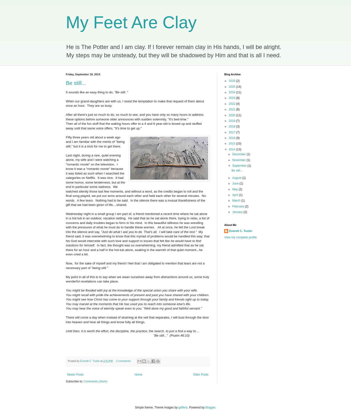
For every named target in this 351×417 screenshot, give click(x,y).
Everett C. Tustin (240, 231)
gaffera (182, 407)
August (237, 178)
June (235, 183)
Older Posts (200, 374)
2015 (232, 143)
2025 (232, 86)
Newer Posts (75, 374)
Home (138, 374)
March (236, 200)
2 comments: (124, 360)
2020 (232, 115)
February (238, 206)
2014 (232, 149)
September (239, 165)
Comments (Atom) (95, 381)
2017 (232, 132)
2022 (232, 104)
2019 (232, 121)
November (239, 160)
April (235, 195)
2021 (232, 109)
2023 (232, 98)
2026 (232, 81)
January (238, 212)
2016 (232, 138)
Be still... (76, 83)
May (235, 189)
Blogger (210, 407)
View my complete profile (240, 237)
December (239, 154)
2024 (232, 92)
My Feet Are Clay (131, 22)
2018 (232, 126)
